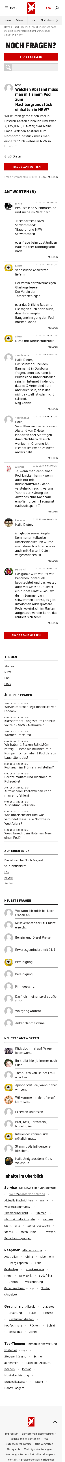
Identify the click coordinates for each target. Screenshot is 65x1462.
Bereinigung (24, 974)
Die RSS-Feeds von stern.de (27, 1194)
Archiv (8, 883)
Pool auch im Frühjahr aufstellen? (29, 767)
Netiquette (14, 1449)
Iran (34, 20)
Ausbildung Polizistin (19, 805)
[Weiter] (57, 20)
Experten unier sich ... (30, 1112)
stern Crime (28, 1232)
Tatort (39, 1381)
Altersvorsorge (32, 1250)
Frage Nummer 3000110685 (21, 177)
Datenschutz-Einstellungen (36, 1454)
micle (18, 203)
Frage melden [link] (48, 177)
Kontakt (13, 1459)
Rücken (35, 1325)
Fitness (48, 1313)
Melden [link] (53, 257)
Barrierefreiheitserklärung (38, 1433)
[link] (57, 8)
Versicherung (34, 1282)
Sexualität (15, 1332)
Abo (48, 8)
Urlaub (13, 1282)
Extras (19, 20)
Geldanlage (11, 1269)
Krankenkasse (35, 1269)
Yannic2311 (22, 355)
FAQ (6, 872)
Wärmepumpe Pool (18, 735)
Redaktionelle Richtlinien (25, 1438)
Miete (8, 1275)
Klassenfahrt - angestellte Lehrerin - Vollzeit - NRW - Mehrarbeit (30, 723)
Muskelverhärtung (16, 1375)
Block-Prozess (49, 20)
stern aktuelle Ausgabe (19, 1219)
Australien (11, 1256)
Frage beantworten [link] (26, 166)
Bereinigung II (25, 962)
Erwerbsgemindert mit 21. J (35, 950)
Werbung (11, 1454)
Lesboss (20, 520)
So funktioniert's (15, 866)
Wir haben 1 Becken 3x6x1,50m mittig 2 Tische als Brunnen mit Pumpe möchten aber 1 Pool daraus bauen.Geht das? (30, 751)
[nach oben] (55, 1422)
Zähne (33, 1332)
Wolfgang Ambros (28, 1011)
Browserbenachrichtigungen (38, 1459)
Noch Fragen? (21, 27)
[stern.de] (31, 8)
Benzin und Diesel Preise (33, 937)
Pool (7, 678)
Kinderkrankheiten (21, 1319)
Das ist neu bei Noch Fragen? (23, 860)
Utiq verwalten (44, 1444)
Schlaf (51, 1325)
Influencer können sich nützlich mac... (31, 1136)
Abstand (9, 666)
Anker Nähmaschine (30, 1023)
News (8, 20)
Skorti (19, 265)
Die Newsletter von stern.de (37, 1188)
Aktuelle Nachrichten (18, 1200)
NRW (7, 672)
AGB (46, 1438)
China (29, 1256)
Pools (7, 683)
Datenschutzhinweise (19, 1444)
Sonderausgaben (38, 1225)
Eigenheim (47, 1256)
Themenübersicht (16, 1213)
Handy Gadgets (14, 1388)
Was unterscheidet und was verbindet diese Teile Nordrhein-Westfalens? (27, 819)
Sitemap (41, 1213)
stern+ (8, 1232)
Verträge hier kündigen (38, 1449)
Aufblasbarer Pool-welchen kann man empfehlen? (27, 793)
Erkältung (15, 1313)
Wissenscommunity (17, 1206)
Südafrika (45, 1275)
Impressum (11, 1433)
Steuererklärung (15, 1356)
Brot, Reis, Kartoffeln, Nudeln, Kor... (31, 1124)
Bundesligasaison (15, 1381)
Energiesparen (18, 1263)
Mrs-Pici (20, 569)
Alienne (19, 466)
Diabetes (48, 1306)
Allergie (30, 1306)
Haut (32, 1313)
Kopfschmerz (13, 1325)
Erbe (38, 1263)
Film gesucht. (24, 986)
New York (25, 1275)
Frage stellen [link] (31, 56)
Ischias (26, 1369)
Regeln (8, 877)
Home (7, 27)
